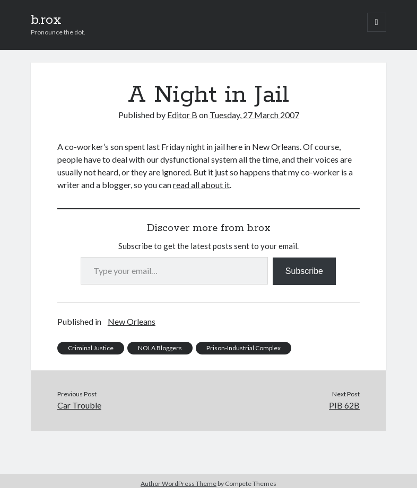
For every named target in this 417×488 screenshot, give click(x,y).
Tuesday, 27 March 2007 (254, 115)
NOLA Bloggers (160, 348)
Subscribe (304, 271)
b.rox (46, 20)
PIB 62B (344, 405)
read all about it (201, 185)
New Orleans (131, 321)
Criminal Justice (91, 348)
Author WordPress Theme (178, 483)
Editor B (182, 115)
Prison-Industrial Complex (243, 348)
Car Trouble (79, 405)
